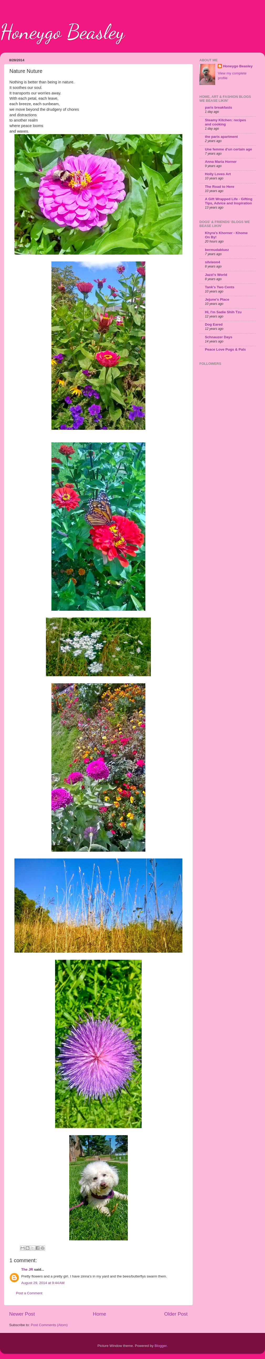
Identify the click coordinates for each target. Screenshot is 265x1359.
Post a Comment (29, 1293)
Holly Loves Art (218, 174)
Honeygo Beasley (62, 31)
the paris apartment (221, 137)
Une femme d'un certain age (228, 149)
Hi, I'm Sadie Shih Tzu (223, 312)
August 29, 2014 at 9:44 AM (43, 1283)
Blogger (161, 1346)
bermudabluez (217, 250)
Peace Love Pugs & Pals (225, 349)
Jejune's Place (217, 299)
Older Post (176, 1314)
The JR (27, 1269)
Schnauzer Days (218, 337)
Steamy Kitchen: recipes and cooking (225, 122)
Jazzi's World (216, 275)
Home (99, 1314)
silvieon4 (212, 262)
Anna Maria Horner (221, 162)
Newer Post (22, 1314)
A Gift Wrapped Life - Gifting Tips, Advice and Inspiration (228, 201)
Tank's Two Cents (219, 287)
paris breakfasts (218, 107)
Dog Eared (214, 324)
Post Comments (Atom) (49, 1325)
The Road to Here (219, 187)
